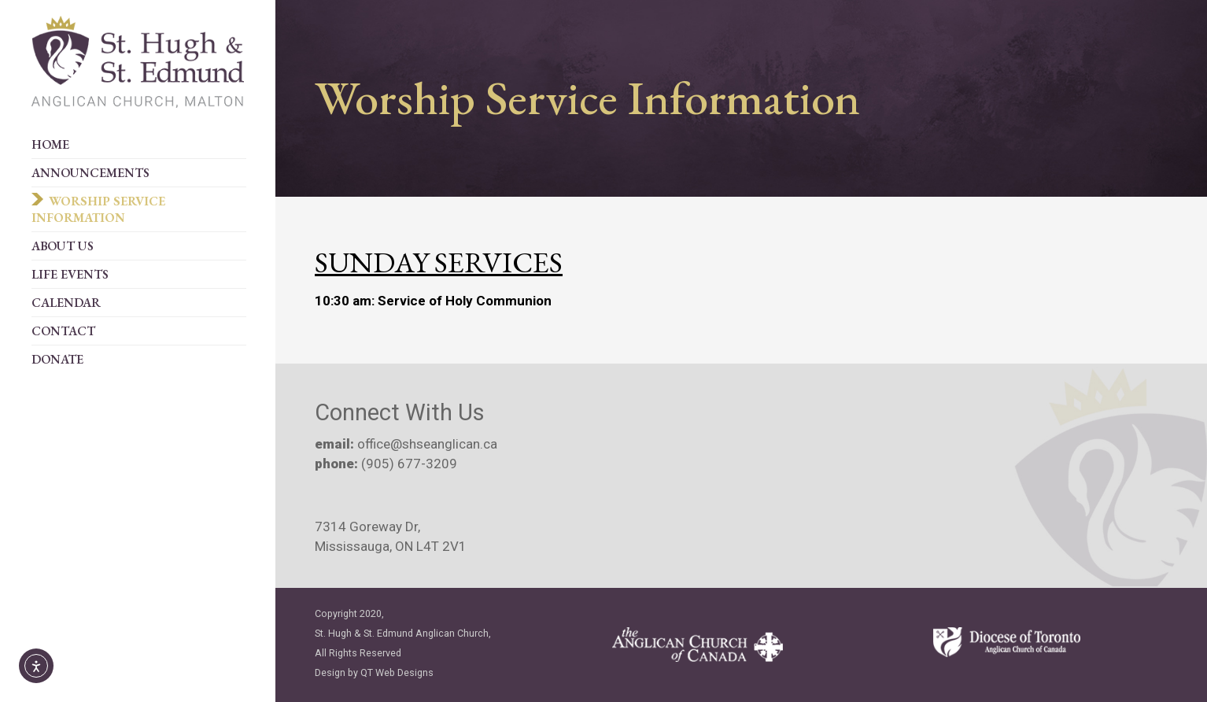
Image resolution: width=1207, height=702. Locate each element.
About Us (62, 246)
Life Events (70, 274)
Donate (57, 359)
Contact (63, 331)
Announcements (90, 172)
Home (50, 144)
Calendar (66, 302)
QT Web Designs (397, 672)
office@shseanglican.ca (425, 444)
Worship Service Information (98, 209)
